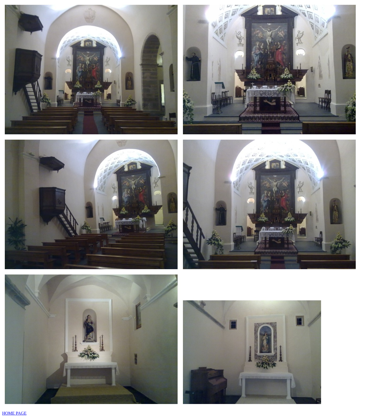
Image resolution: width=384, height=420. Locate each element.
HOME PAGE (14, 413)
